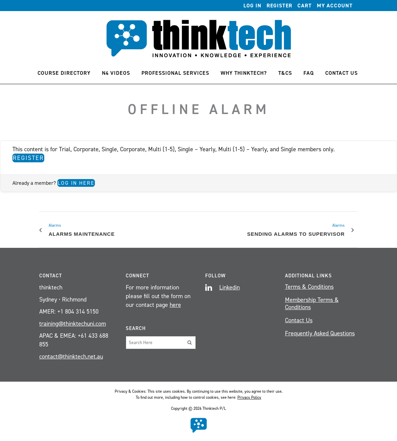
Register (279, 5)
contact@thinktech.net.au (71, 356)
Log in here (76, 182)
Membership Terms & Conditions (312, 303)
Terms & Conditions (309, 286)
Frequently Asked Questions (320, 333)
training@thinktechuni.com (72, 324)
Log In (252, 5)
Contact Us (299, 320)
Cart (304, 5)
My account (335, 5)
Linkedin (229, 287)
